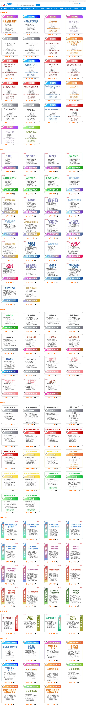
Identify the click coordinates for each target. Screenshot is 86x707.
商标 (34, 8)
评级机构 (70, 8)
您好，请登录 (62, 1)
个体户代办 (18, 8)
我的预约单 (74, 1)
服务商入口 (83, 1)
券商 (66, 8)
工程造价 (61, 8)
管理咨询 (76, 8)
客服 (78, 1)
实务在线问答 (54, 8)
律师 (37, 8)
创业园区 (82, 8)
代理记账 (6, 8)
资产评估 (48, 8)
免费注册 (68, 1)
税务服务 (42, 8)
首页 (2, 8)
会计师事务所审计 (27, 8)
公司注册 (12, 8)
